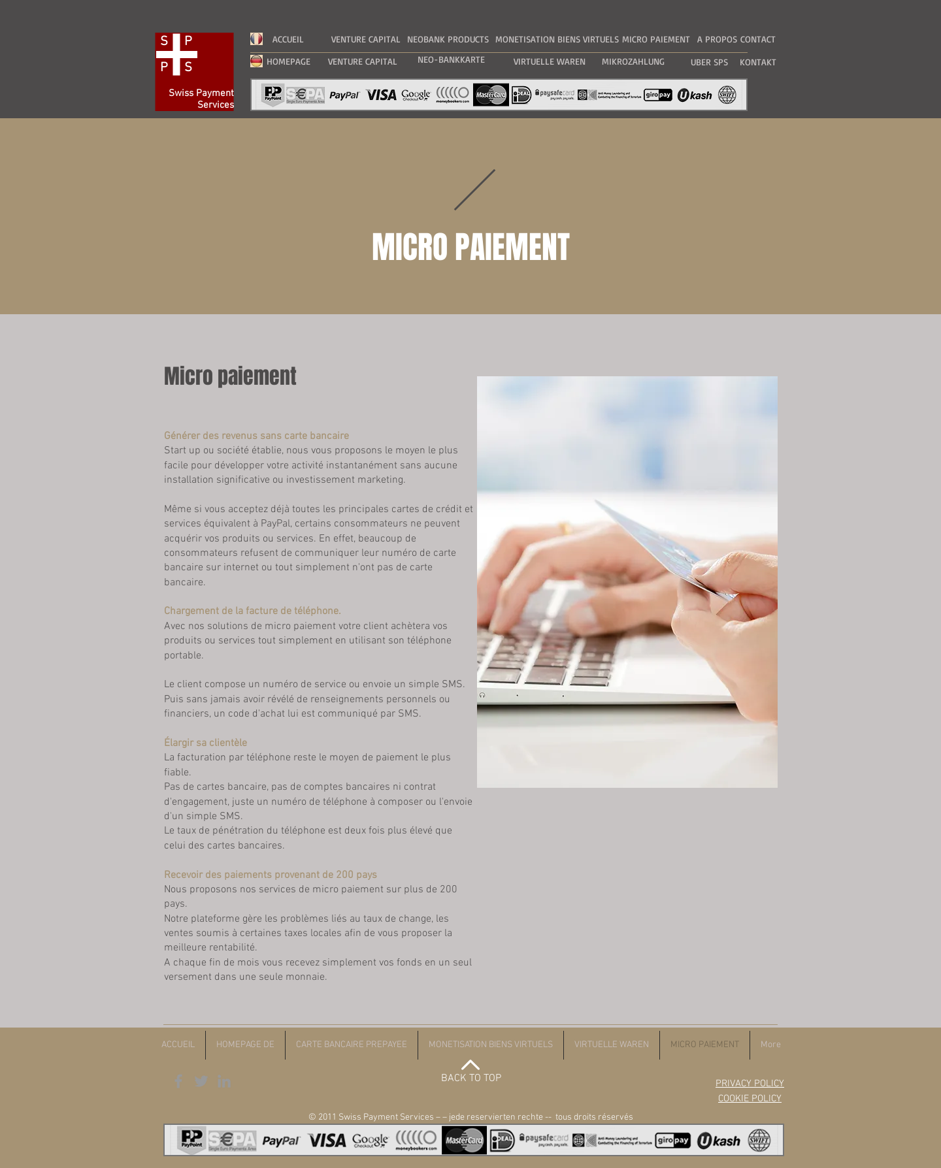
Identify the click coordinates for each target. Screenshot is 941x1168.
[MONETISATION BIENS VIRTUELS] (557, 39)
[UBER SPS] (709, 62)
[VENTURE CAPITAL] (366, 39)
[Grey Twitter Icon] (201, 1081)
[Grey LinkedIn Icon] (224, 1081)
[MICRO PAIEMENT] (656, 39)
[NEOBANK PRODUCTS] (448, 39)
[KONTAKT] (758, 62)
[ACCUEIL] (288, 39)
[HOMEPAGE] (288, 61)
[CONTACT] (758, 39)
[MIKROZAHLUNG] (633, 61)
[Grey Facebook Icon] (178, 1081)
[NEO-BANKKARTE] (451, 59)
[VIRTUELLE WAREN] (549, 61)
